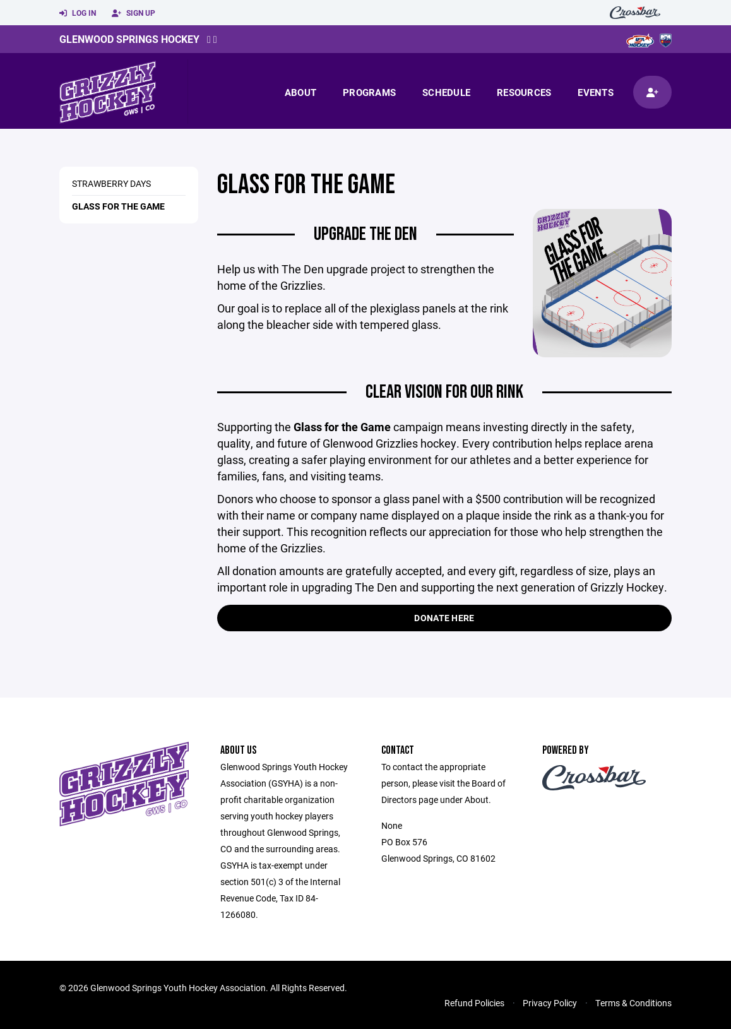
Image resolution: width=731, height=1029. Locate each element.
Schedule (446, 92)
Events (596, 92)
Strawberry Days (111, 183)
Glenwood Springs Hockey (129, 38)
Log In (77, 13)
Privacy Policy (550, 1003)
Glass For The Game (118, 206)
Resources (524, 92)
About (300, 92)
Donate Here (444, 618)
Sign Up (133, 13)
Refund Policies (474, 1003)
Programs (369, 92)
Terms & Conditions (633, 1003)
